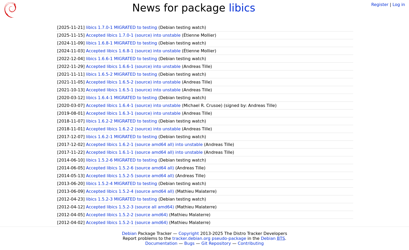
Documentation (161, 243)
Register (379, 4)
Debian (129, 233)
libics (242, 8)
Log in (399, 4)
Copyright (188, 233)
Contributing (251, 243)
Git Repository (216, 243)
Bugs (189, 243)
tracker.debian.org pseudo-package (209, 238)
